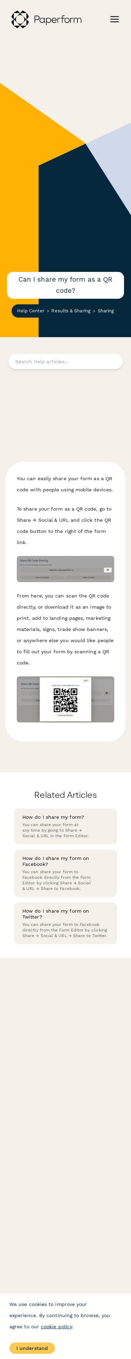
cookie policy (56, 1326)
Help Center (30, 310)
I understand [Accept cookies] (32, 1348)
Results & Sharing (70, 310)
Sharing (106, 310)
